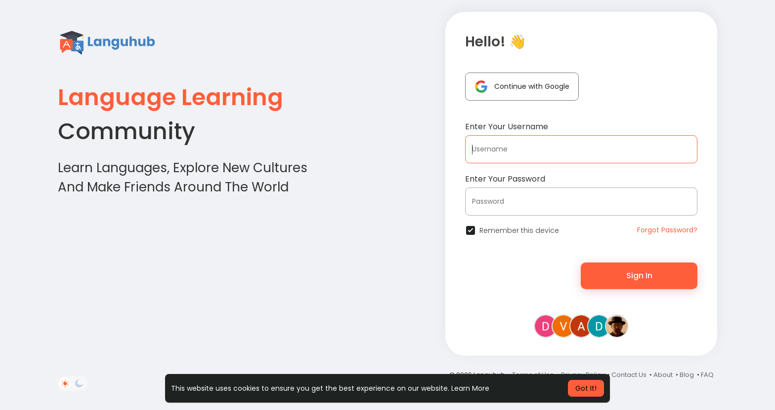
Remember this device (519, 230)
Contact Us (628, 374)
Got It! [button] (586, 388)
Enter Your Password (505, 179)
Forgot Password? (667, 230)
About (663, 374)
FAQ (707, 374)
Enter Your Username (506, 126)
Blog (687, 374)
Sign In (639, 275)
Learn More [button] (470, 388)
